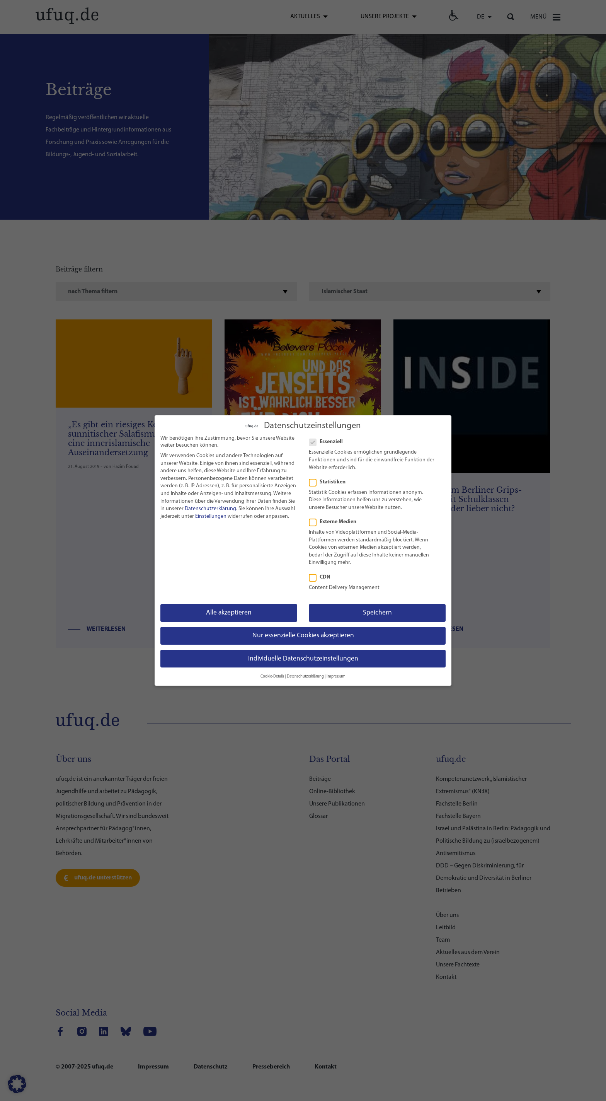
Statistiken (330, 480)
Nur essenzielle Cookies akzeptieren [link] (303, 634)
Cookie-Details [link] (272, 675)
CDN (323, 575)
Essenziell (329, 440)
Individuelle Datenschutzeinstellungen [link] (303, 657)
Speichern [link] (377, 611)
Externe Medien (336, 520)
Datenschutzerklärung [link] (210, 507)
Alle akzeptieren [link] (229, 611)
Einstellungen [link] (210, 515)
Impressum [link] (336, 675)
